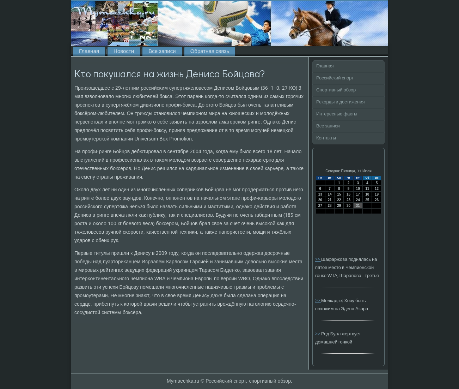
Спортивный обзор (336, 90)
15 (339, 194)
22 (339, 200)
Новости (124, 51)
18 (367, 194)
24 (358, 200)
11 (367, 189)
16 (348, 194)
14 (329, 194)
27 (320, 206)
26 (377, 200)
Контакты (326, 138)
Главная (89, 51)
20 (320, 200)
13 (320, 194)
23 (348, 200)
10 (358, 189)
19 (377, 194)
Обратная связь (209, 51)
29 (339, 206)
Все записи (162, 51)
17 (358, 194)
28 (329, 206)
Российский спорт (335, 78)
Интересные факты (336, 114)
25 (367, 200)
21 (329, 200)
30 (348, 206)
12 (377, 189)
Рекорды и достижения (340, 102)
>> (318, 260)
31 (358, 206)
